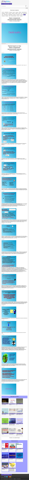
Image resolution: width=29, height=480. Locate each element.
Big (7, 1)
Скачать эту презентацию (14, 21)
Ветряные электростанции (5, 424)
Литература (9, 13)
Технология (20, 14)
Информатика (3, 13)
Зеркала (3, 434)
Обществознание (5, 14)
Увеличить (25, 22)
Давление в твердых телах (19, 414)
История (6, 13)
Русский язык (17, 14)
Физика (23, 14)
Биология (13, 12)
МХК (20, 13)
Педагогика (14, 14)
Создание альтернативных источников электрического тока (19, 435)
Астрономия (10, 12)
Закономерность (11, 449)
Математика (12, 13)
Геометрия (19, 12)
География (16, 12)
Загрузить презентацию (6, 474)
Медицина (16, 13)
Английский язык (6, 12)
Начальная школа (23, 13)
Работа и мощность (4, 414)
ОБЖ (2, 14)
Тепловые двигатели (11, 434)
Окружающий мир (10, 14)
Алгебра (3, 12)
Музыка (18, 13)
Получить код (3, 22)
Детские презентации (23, 12)
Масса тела (17, 424)
